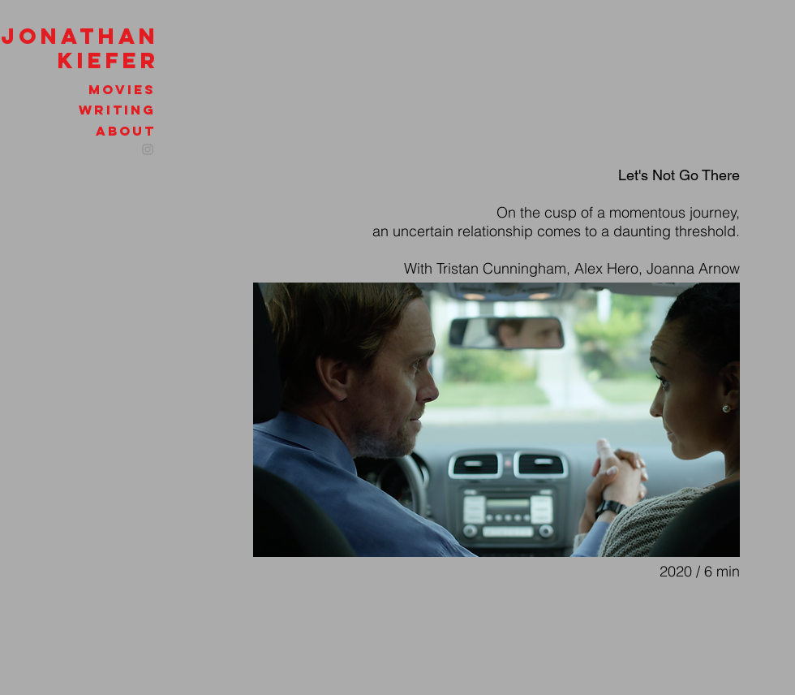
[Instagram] (147, 149)
